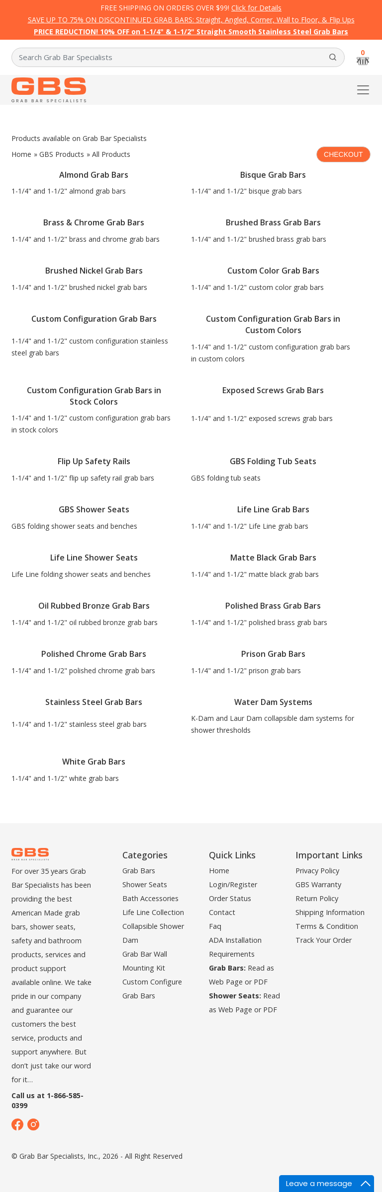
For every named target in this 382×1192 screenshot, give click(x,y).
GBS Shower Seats (94, 509)
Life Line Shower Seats (94, 557)
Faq (215, 926)
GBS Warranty (318, 884)
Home (21, 154)
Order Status (230, 898)
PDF (261, 981)
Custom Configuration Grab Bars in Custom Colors (273, 324)
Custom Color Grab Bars (273, 270)
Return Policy (316, 898)
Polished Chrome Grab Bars (93, 653)
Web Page (226, 981)
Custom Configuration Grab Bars (94, 318)
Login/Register (233, 884)
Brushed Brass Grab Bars (273, 222)
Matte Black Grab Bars (273, 557)
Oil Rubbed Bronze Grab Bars (94, 605)
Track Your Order (323, 940)
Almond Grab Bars (93, 174)
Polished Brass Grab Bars (273, 605)
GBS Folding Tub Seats (273, 461)
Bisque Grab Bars (273, 174)
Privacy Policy (317, 870)
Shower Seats (144, 884)
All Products (111, 154)
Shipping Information (330, 912)
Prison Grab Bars (273, 653)
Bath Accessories (150, 898)
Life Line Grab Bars (273, 509)
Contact (222, 912)
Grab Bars (138, 870)
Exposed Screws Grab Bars (273, 390)
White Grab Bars (93, 761)
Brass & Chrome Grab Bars (93, 222)
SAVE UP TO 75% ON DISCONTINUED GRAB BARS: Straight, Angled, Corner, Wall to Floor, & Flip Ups (191, 19)
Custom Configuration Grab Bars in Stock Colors (94, 396)
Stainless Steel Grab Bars (93, 702)
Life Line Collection (153, 912)
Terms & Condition (326, 926)
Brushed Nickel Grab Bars (94, 270)
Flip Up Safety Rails (94, 461)
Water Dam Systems (273, 702)
